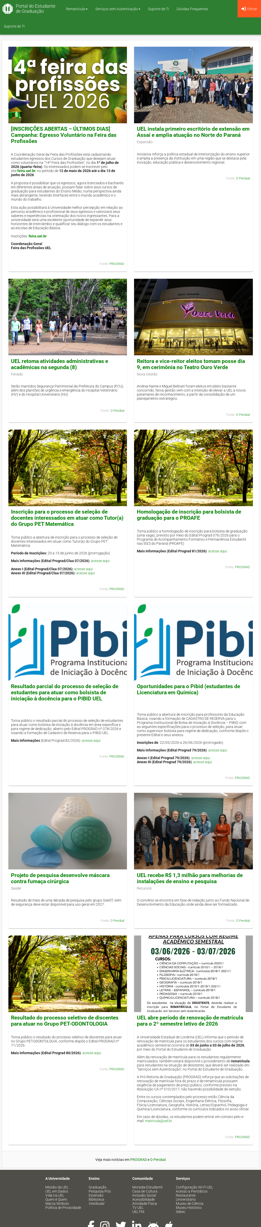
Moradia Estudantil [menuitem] (147, 1187)
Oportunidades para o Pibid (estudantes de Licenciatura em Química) (188, 689)
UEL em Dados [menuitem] (56, 1191)
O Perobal (243, 178)
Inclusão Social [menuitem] (144, 1195)
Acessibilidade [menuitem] (143, 1199)
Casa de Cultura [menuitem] (145, 1191)
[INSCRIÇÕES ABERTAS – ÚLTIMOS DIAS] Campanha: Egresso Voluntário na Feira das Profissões (63, 135)
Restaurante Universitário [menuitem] (186, 1197)
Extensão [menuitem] (96, 1195)
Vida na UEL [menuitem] (54, 1195)
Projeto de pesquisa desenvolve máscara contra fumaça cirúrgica (60, 878)
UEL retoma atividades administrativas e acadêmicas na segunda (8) (59, 364)
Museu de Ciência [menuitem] (189, 1203)
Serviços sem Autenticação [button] (117, 9)
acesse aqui (100, 561)
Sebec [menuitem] (180, 1212)
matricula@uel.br (158, 1121)
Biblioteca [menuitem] (96, 1199)
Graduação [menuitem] (98, 1187)
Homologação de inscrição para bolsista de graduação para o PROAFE (189, 515)
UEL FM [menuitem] (138, 1212)
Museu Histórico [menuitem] (189, 1208)
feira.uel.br (26, 171)
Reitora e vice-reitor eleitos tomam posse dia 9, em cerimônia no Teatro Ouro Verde (191, 364)
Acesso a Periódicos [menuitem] (191, 1191)
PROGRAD (116, 264)
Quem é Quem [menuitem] (56, 1199)
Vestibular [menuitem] (97, 1203)
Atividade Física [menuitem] (144, 1203)
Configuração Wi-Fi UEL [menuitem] (194, 1187)
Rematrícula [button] (77, 9)
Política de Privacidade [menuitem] (63, 1208)
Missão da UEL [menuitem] (57, 1187)
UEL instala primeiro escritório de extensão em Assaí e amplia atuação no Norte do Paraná (193, 132)
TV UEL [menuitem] (137, 1208)
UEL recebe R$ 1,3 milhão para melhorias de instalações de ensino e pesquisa (190, 878)
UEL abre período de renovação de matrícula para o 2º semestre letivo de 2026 (190, 1021)
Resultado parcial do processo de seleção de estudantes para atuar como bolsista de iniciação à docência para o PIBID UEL (64, 692)
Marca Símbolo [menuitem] (57, 1203)
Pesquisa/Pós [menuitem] (100, 1191)
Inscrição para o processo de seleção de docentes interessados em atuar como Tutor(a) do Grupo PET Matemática (67, 518)
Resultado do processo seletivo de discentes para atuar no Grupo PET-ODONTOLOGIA (65, 1021)
